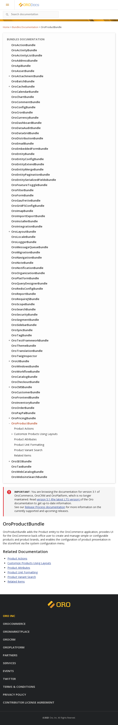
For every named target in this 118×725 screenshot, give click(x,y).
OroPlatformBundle (25, 278)
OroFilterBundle (22, 190)
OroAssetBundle (22, 71)
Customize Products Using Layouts (35, 434)
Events (8, 671)
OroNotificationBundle (27, 268)
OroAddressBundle (24, 60)
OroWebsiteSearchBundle (29, 477)
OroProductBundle (22, 423)
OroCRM (9, 639)
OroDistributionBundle (27, 138)
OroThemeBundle (23, 345)
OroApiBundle (21, 66)
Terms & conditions (19, 687)
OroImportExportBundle (28, 216)
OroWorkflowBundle (25, 371)
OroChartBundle (22, 97)
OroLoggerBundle (23, 242)
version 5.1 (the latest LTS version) (58, 499)
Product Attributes (25, 439)
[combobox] (30, 14)
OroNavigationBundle (26, 257)
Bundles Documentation (25, 27)
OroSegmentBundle (25, 320)
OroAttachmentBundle (25, 76)
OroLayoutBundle (22, 231)
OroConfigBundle (23, 107)
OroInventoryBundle (25, 402)
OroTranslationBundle (27, 351)
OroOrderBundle (22, 408)
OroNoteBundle (22, 263)
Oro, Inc (53, 717)
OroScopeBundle (23, 304)
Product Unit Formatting (29, 444)
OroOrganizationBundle (28, 273)
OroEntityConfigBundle (27, 159)
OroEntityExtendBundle (27, 164)
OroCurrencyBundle (25, 117)
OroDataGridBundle (25, 133)
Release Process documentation (45, 507)
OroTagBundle (21, 335)
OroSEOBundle (20, 461)
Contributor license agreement (28, 702)
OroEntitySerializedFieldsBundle (33, 180)
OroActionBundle (23, 45)
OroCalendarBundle (25, 91)
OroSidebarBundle (24, 325)
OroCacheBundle (21, 86)
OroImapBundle (22, 211)
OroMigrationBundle (25, 252)
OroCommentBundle (25, 102)
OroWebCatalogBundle (27, 472)
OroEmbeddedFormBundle (29, 148)
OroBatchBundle (23, 81)
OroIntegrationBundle (26, 226)
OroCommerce (14, 624)
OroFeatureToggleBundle (29, 185)
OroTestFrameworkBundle (28, 340)
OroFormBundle (22, 195)
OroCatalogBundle (24, 377)
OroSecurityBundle (24, 314)
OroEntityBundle (23, 154)
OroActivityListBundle (26, 55)
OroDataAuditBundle (26, 128)
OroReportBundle (23, 294)
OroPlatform (14, 647)
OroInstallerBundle (24, 221)
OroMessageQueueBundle (29, 247)
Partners (10, 655)
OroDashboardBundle (26, 123)
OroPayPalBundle (23, 413)
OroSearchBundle (23, 309)
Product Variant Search (28, 450)
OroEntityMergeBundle (27, 169)
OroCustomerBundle (25, 392)
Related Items (22, 455)
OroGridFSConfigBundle (27, 205)
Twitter (9, 679)
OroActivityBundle (24, 50)
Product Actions (24, 428)
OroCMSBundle (20, 387)
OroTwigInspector (24, 356)
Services (9, 663)
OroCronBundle (22, 112)
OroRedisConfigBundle (27, 288)
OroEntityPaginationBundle (30, 174)
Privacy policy (14, 694)
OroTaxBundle (21, 466)
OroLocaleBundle (23, 237)
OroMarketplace (16, 631)
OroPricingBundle (22, 418)
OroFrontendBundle (25, 397)
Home (6, 27)
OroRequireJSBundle (25, 299)
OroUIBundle (18, 361)
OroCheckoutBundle (25, 382)
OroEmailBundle (22, 143)
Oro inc (9, 616)
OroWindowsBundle (25, 366)
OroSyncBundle (22, 330)
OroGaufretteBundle (25, 200)
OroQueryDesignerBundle (29, 283)
